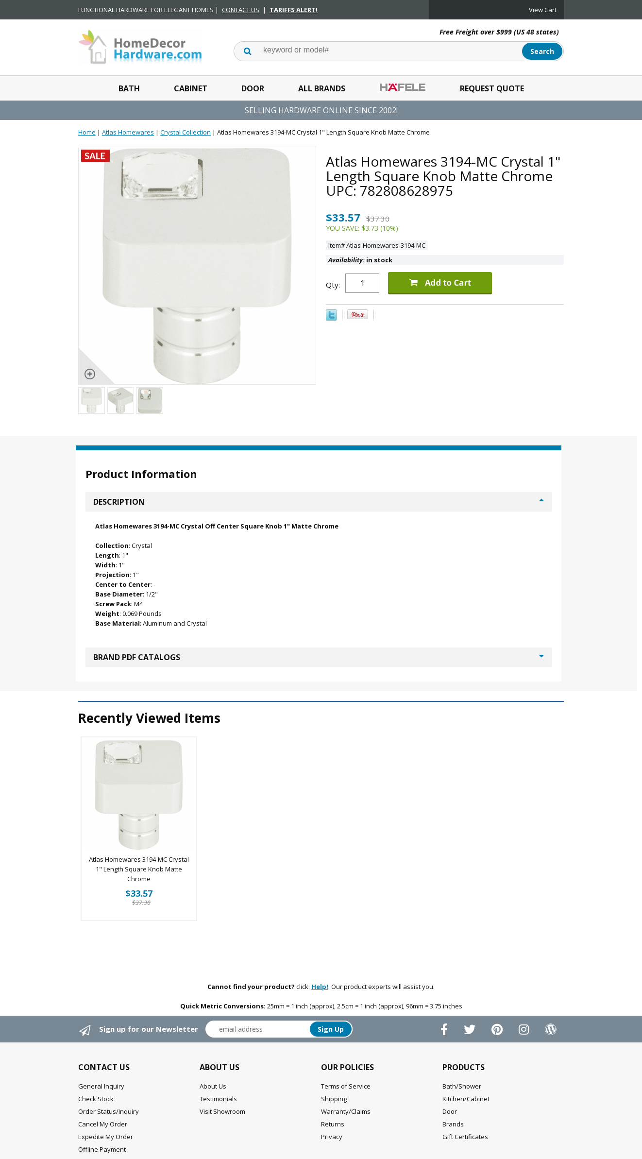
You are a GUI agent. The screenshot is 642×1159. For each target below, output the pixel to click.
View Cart (543, 9)
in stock (360, 260)
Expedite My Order (105, 1136)
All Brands (321, 88)
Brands (453, 1124)
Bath (129, 88)
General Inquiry (101, 1086)
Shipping (334, 1098)
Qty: (333, 285)
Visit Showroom (222, 1111)
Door (252, 88)
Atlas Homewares (128, 132)
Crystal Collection (185, 132)
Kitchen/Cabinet (466, 1098)
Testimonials (218, 1098)
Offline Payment (102, 1149)
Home (87, 132)
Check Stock (96, 1098)
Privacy (331, 1136)
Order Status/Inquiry (108, 1111)
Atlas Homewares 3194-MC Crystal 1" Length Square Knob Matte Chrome (139, 869)
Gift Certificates (465, 1136)
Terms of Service (346, 1086)
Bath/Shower (461, 1086)
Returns (332, 1124)
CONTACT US (240, 9)
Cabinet (190, 88)
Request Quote (492, 88)
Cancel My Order (102, 1124)
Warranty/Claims (346, 1111)
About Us (213, 1086)
